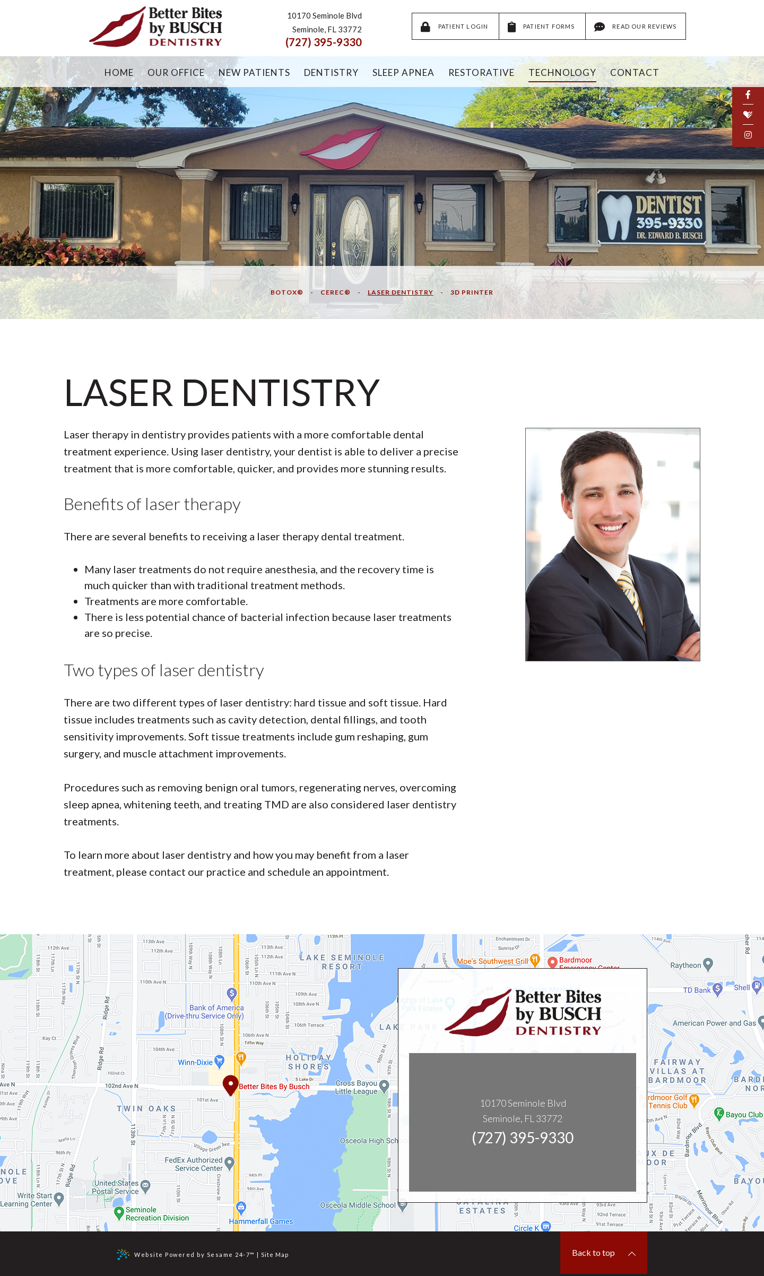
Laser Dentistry (400, 292)
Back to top (604, 1252)
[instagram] (748, 134)
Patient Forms (542, 27)
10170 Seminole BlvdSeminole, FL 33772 (523, 1110)
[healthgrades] (748, 115)
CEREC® (335, 292)
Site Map (275, 1254)
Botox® (287, 292)
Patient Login (455, 27)
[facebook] (748, 94)
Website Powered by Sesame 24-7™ (186, 1254)
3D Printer (471, 292)
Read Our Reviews (635, 27)
